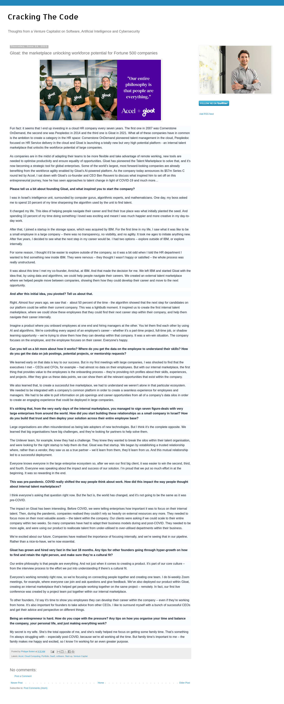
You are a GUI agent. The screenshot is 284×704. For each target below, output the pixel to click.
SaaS (52, 656)
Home (101, 683)
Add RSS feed (206, 114)
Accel (20, 656)
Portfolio (45, 656)
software (60, 656)
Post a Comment (23, 676)
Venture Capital (80, 656)
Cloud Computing (32, 656)
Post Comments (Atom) (35, 688)
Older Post (184, 683)
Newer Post (17, 683)
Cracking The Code (43, 16)
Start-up (68, 656)
